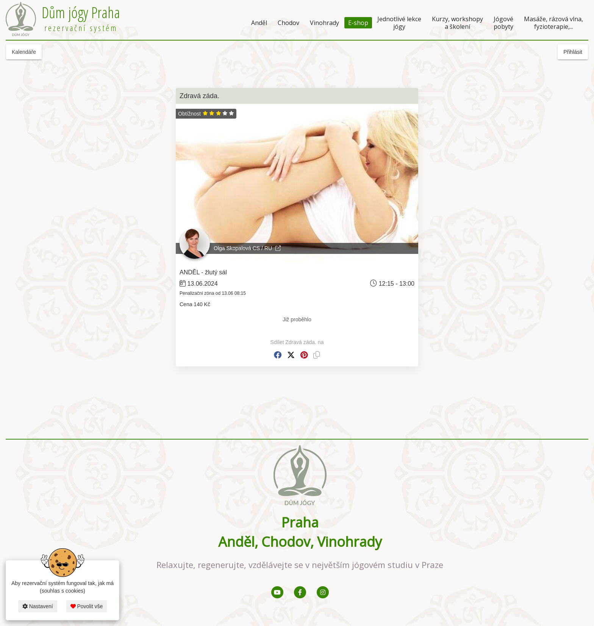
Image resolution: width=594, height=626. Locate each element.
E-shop (358, 23)
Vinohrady (324, 23)
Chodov (288, 23)
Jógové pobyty (503, 23)
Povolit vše (86, 606)
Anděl (259, 23)
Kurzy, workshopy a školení (457, 23)
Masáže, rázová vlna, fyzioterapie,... (553, 23)
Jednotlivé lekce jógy (399, 23)
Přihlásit (572, 52)
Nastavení (37, 606)
